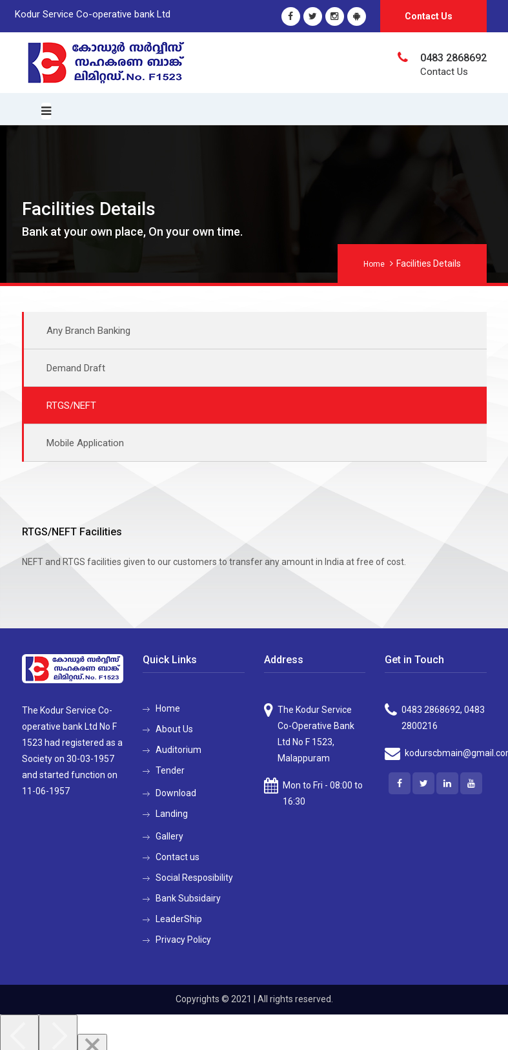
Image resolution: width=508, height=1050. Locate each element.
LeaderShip (179, 919)
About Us (174, 729)
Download (176, 793)
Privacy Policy (183, 939)
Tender (170, 770)
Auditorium (178, 750)
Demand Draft (75, 368)
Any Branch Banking (88, 330)
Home (374, 264)
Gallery (169, 836)
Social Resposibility (194, 877)
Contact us (177, 857)
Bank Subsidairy (188, 898)
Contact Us (428, 16)
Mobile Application (85, 443)
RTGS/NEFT (71, 405)
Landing (172, 813)
